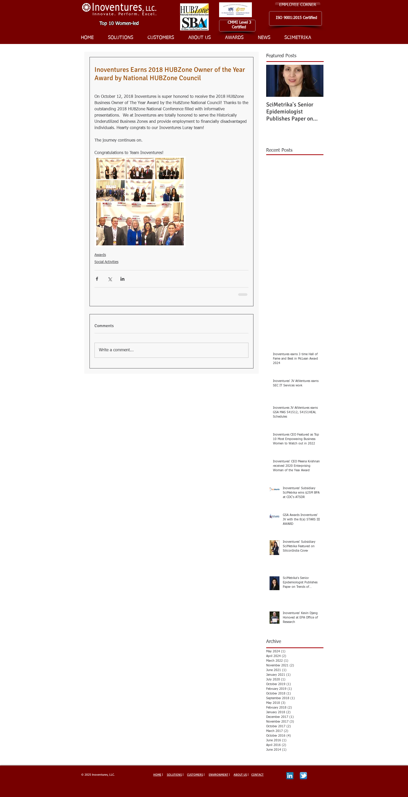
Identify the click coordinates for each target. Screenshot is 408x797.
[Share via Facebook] (96, 278)
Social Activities (106, 262)
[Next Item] (315, 81)
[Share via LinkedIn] (122, 278)
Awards (100, 255)
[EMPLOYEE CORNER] (297, 5)
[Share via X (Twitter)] (109, 278)
